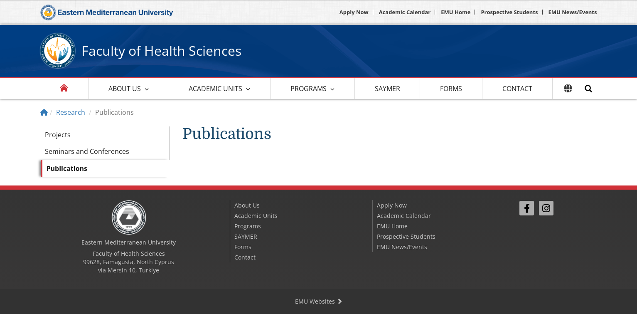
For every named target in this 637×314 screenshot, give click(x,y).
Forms (451, 88)
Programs (308, 88)
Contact (517, 88)
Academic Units (215, 88)
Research (70, 112)
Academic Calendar (405, 12)
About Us (124, 88)
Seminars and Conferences (87, 151)
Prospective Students (509, 12)
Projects (58, 134)
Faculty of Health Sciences (161, 50)
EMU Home (455, 12)
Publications (67, 168)
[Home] (44, 112)
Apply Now (354, 12)
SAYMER (387, 88)
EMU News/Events (572, 12)
